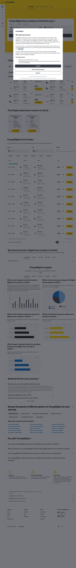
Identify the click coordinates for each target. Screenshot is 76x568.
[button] (38, 66)
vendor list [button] (21, 49)
